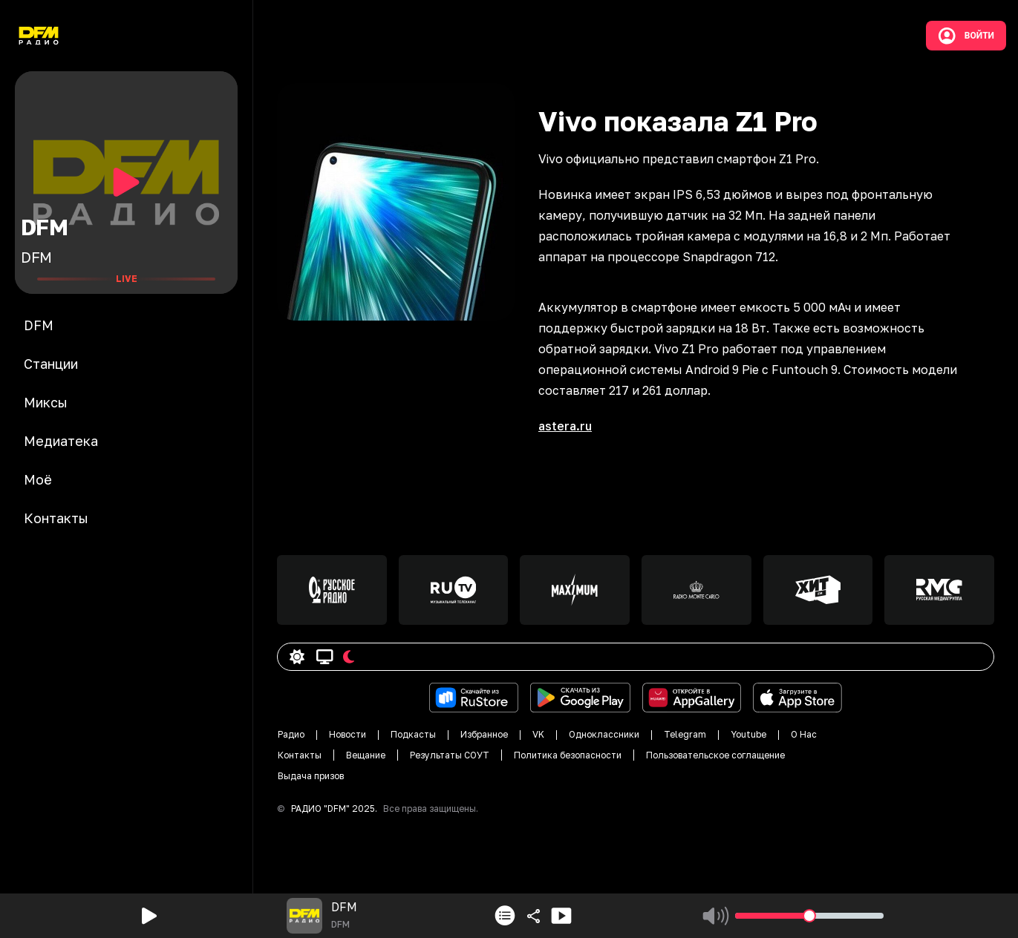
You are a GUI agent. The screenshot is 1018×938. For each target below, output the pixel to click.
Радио (291, 734)
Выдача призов (311, 775)
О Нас (804, 734)
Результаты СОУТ (449, 755)
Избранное (484, 734)
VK (538, 734)
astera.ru (565, 426)
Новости (347, 734)
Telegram (685, 734)
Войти (966, 36)
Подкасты (413, 734)
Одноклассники (604, 734)
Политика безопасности (567, 755)
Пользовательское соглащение (715, 755)
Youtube (748, 734)
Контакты (300, 755)
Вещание (365, 755)
